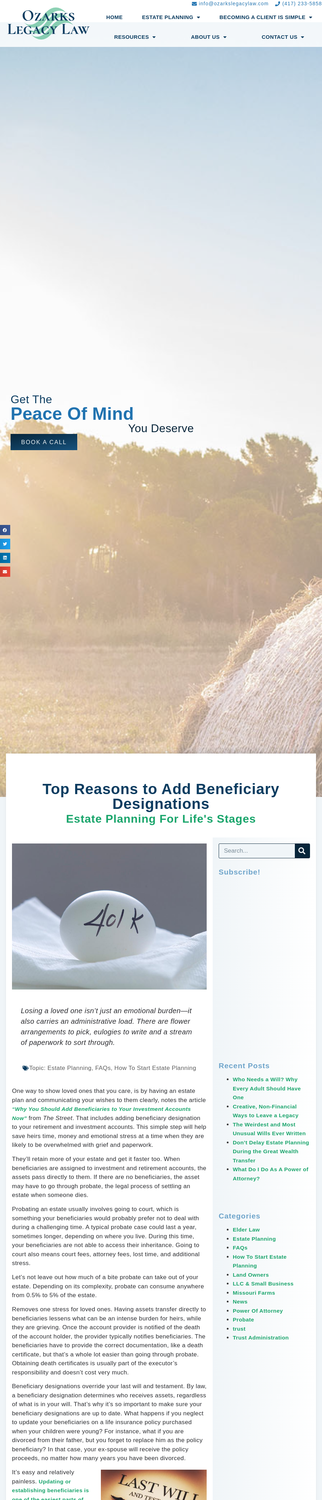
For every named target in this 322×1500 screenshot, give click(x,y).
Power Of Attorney (260, 1319)
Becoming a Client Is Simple (265, 17)
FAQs (241, 1256)
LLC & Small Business (266, 1292)
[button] (46, 442)
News (241, 1310)
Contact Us (283, 37)
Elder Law (247, 1238)
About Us (208, 37)
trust (240, 1337)
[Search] (302, 851)
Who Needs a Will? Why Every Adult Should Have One (270, 1088)
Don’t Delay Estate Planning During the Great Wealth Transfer (265, 1160)
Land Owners (252, 1283)
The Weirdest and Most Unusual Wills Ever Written (267, 1133)
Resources (135, 37)
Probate (244, 1328)
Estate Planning (171, 17)
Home (114, 17)
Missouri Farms (256, 1301)
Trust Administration (263, 1346)
